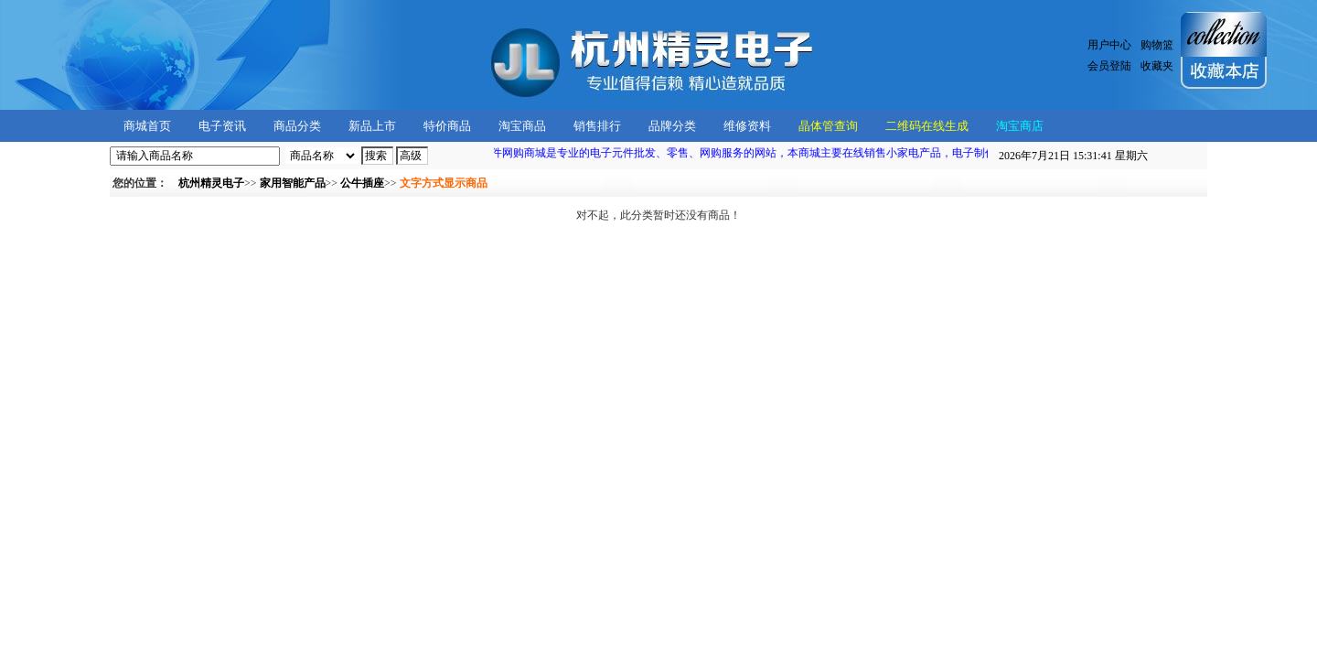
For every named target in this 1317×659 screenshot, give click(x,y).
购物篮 (1156, 44)
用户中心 (1109, 44)
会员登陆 (1109, 65)
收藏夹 (1156, 65)
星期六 (1073, 155)
